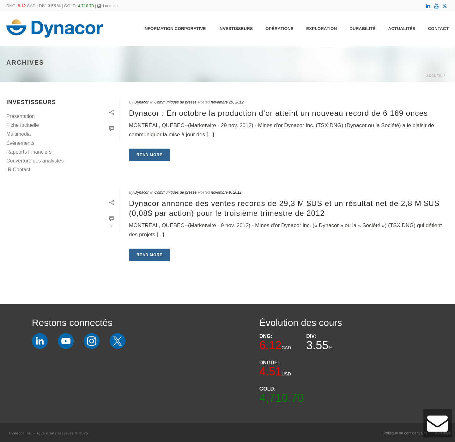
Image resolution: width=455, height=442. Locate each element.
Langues (107, 6)
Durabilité (362, 28)
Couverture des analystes (35, 160)
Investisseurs (235, 28)
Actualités (401, 28)
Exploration (321, 28)
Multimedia (18, 134)
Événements (20, 143)
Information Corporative (174, 28)
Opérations (279, 28)
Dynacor (141, 102)
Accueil (434, 76)
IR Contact (18, 169)
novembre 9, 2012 (226, 192)
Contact (438, 28)
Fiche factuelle (22, 125)
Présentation (20, 116)
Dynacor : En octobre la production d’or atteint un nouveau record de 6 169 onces (278, 113)
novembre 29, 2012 (227, 102)
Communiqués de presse (175, 102)
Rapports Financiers (29, 152)
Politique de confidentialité (405, 433)
